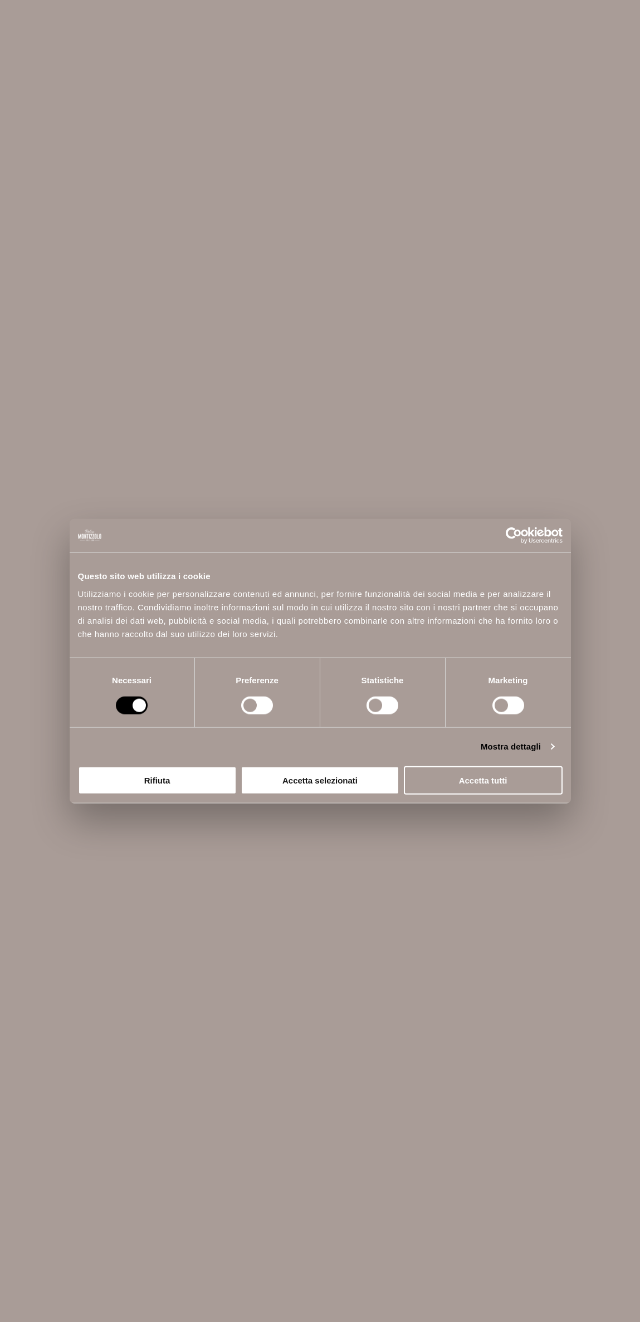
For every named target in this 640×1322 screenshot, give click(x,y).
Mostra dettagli (511, 746)
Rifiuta (157, 780)
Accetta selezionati (320, 780)
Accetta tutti (483, 780)
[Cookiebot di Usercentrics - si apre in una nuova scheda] (514, 535)
